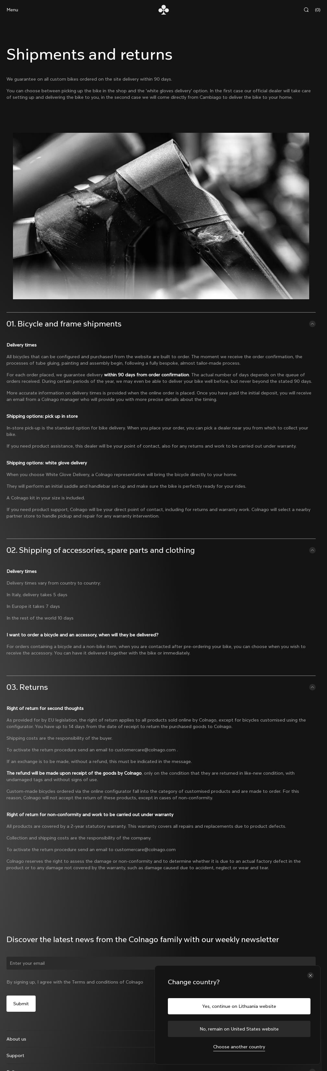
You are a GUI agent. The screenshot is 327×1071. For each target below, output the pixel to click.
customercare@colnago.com (145, 750)
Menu (12, 10)
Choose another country (239, 1047)
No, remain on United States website (239, 1029)
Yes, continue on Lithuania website (239, 1006)
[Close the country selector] (310, 975)
